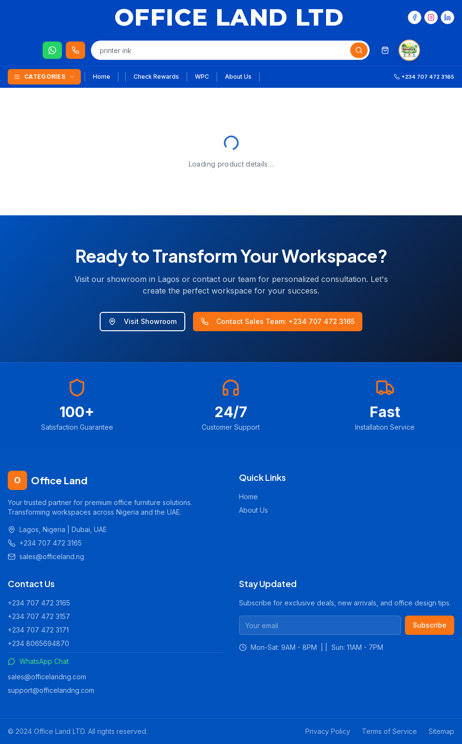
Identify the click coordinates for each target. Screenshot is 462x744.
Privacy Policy (327, 731)
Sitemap (441, 731)
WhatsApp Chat (38, 661)
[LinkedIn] (447, 17)
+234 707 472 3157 (39, 616)
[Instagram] (431, 17)
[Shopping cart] (385, 50)
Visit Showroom (142, 321)
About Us (238, 76)
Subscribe (430, 625)
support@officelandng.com (51, 690)
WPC (202, 76)
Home (101, 76)
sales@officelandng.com (47, 677)
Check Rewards (156, 76)
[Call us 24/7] (75, 50)
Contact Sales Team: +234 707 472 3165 (278, 321)
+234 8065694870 (38, 643)
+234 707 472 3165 (39, 603)
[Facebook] (414, 17)
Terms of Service (389, 731)
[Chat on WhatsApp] (52, 50)
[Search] (359, 50)
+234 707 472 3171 (38, 630)
